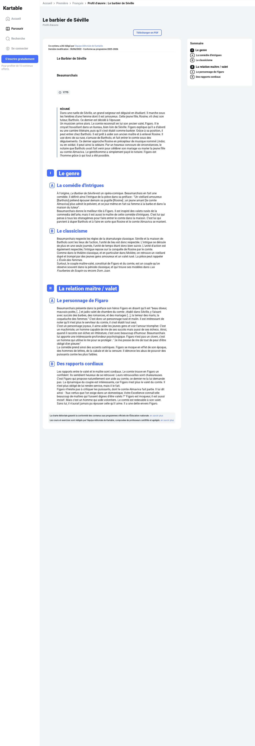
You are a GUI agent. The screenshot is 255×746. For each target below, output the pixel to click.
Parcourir (14, 29)
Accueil (13, 19)
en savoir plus (156, 415)
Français (77, 3)
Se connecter (17, 48)
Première (62, 3)
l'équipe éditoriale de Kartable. (89, 46)
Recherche (15, 39)
